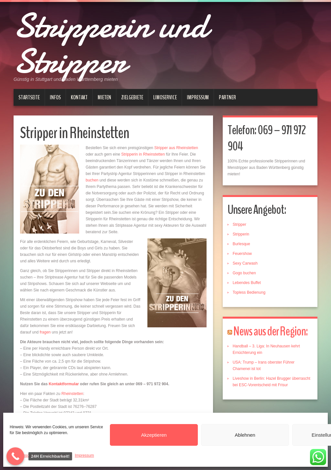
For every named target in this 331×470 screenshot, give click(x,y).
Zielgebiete (132, 97)
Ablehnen (245, 435)
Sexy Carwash (245, 263)
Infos (55, 97)
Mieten (104, 97)
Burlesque (241, 244)
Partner (227, 97)
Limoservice (165, 97)
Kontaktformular (64, 384)
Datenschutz (26, 455)
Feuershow (242, 253)
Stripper (239, 224)
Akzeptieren (153, 435)
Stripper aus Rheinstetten (176, 148)
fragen (45, 332)
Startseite (29, 97)
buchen (92, 180)
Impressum (84, 455)
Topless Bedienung (249, 292)
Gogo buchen (244, 273)
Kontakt (79, 97)
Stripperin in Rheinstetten (143, 154)
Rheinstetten (72, 393)
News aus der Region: (270, 331)
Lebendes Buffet (247, 282)
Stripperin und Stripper (110, 43)
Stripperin (241, 234)
